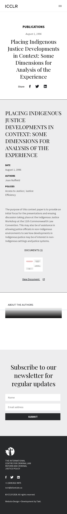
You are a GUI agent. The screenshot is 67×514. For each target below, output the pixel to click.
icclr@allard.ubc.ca (13, 487)
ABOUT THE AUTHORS (20, 304)
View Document (33, 279)
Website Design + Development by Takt (23, 501)
